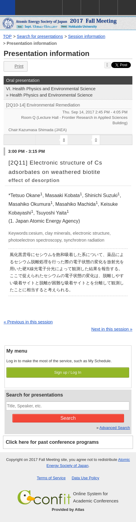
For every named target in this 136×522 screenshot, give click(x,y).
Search (68, 418)
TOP (7, 36)
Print (15, 66)
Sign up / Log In (67, 372)
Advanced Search (114, 427)
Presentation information (32, 43)
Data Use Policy (85, 478)
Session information (86, 36)
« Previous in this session (28, 322)
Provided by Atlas (68, 509)
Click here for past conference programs (52, 442)
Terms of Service (51, 478)
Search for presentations (40, 36)
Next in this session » (111, 329)
